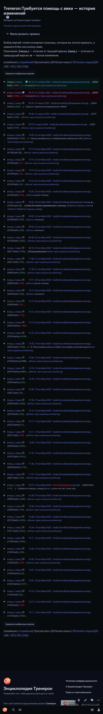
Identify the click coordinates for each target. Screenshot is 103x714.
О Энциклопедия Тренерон (79, 686)
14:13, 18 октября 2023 (40, 601)
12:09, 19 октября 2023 (40, 442)
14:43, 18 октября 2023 (40, 548)
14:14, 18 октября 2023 (40, 591)
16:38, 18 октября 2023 (40, 506)
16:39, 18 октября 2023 (40, 495)
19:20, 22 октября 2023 (40, 135)
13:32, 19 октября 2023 (40, 343)
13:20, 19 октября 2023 (40, 357)
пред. (18, 82)
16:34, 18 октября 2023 (40, 527)
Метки (47, 489)
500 (25, 66)
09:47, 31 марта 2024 (39, 103)
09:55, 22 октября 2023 (40, 216)
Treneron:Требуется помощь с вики (24, 209)
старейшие (25, 62)
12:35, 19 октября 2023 (40, 400)
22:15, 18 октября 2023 (40, 485)
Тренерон (51, 703)
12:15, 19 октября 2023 (40, 410)
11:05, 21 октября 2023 (40, 269)
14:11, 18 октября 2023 (40, 612)
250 (18, 66)
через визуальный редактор (53, 85)
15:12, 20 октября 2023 (40, 333)
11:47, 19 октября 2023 (40, 453)
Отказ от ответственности (78, 692)
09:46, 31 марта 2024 (39, 114)
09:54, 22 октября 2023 (40, 227)
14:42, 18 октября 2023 (40, 559)
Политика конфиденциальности (81, 681)
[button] (51, 34)
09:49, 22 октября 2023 (40, 237)
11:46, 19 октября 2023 (40, 464)
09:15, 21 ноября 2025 (39, 92)
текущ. (11, 92)
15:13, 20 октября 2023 (40, 301)
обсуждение (75, 82)
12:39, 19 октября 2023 (40, 379)
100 (12, 66)
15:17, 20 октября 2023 (40, 280)
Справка (7, 17)
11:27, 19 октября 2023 (40, 474)
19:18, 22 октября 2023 (40, 181)
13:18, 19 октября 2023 (40, 368)
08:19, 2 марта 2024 (38, 124)
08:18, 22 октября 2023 (40, 248)
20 (96, 62)
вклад (86, 82)
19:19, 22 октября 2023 (40, 149)
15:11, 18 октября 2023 (40, 538)
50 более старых (83, 62)
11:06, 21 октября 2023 (40, 258)
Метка (36, 85)
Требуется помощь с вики (78, 205)
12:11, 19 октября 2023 (40, 421)
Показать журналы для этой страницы (22, 26)
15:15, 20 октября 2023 (40, 290)
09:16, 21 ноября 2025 (39, 82)
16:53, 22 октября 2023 (40, 191)
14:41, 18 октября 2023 (40, 570)
